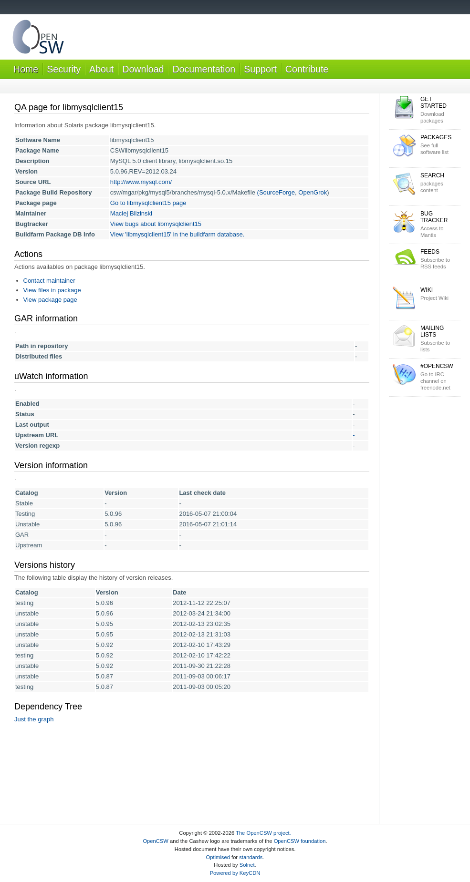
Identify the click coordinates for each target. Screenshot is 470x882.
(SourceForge (276, 192)
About (101, 69)
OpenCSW (155, 841)
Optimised (218, 857)
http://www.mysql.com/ (141, 181)
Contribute (306, 69)
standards (250, 857)
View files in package (52, 290)
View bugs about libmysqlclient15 (155, 223)
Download (143, 69)
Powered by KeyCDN (235, 873)
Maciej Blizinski (131, 213)
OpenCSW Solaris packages (38, 39)
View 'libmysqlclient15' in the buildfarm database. (177, 234)
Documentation (203, 69)
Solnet (247, 865)
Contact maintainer (49, 280)
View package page (50, 299)
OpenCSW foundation (300, 841)
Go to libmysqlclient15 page (148, 202)
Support (260, 69)
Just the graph (33, 719)
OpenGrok (312, 192)
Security (64, 69)
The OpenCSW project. (263, 833)
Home (25, 69)
